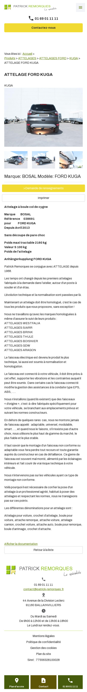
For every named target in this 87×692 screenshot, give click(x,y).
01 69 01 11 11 (46, 19)
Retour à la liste (43, 549)
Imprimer (43, 197)
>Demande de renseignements (43, 188)
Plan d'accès (16, 686)
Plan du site (43, 653)
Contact (43, 686)
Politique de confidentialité (43, 642)
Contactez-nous (43, 27)
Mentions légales (44, 636)
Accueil (27, 53)
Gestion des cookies (43, 647)
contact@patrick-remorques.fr (43, 589)
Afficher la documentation (21, 543)
